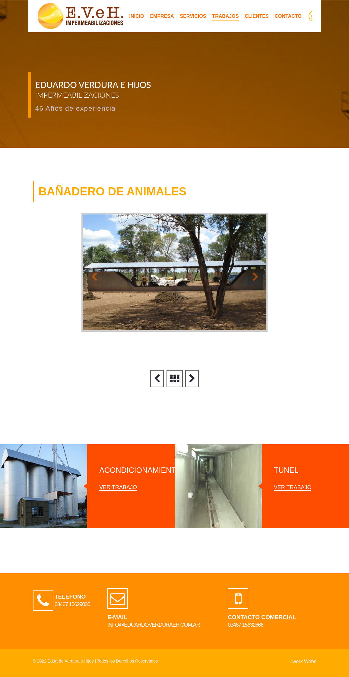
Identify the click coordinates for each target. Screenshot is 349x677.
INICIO (136, 16)
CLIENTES (256, 16)
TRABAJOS (225, 16)
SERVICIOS (193, 16)
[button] (90, 272)
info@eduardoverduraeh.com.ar (153, 625)
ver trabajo (118, 487)
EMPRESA (162, 16)
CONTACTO (288, 16)
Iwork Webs (303, 661)
